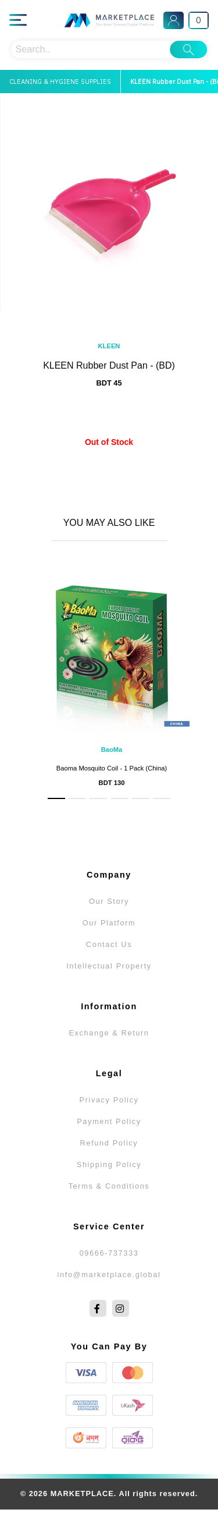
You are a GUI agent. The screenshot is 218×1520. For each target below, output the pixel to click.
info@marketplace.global (109, 1274)
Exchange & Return (109, 1032)
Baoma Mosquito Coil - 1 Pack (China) (111, 768)
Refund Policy (109, 1143)
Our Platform (109, 922)
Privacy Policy (108, 1099)
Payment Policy (109, 1121)
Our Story (109, 901)
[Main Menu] (18, 20)
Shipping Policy (109, 1164)
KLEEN (109, 345)
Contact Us (109, 944)
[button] (56, 798)
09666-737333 (109, 1253)
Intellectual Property (109, 966)
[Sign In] (173, 20)
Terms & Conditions (109, 1186)
